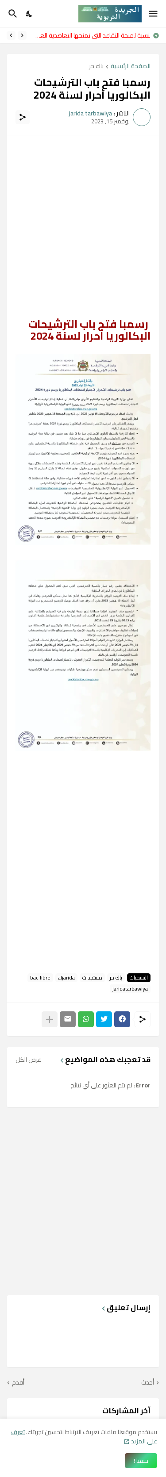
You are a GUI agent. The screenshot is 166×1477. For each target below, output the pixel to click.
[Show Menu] (154, 13)
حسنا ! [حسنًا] (141, 1460)
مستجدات (92, 977)
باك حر (96, 66)
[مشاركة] (22, 117)
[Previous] (22, 35)
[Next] (11, 35)
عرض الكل (28, 1059)
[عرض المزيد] (50, 1019)
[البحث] (11, 13)
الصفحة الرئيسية (131, 66)
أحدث (147, 1382)
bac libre (40, 977)
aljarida (66, 977)
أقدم (18, 1382)
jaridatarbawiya (130, 988)
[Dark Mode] (30, 13)
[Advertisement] (83, 227)
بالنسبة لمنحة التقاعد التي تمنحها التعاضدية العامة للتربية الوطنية (90, 35)
